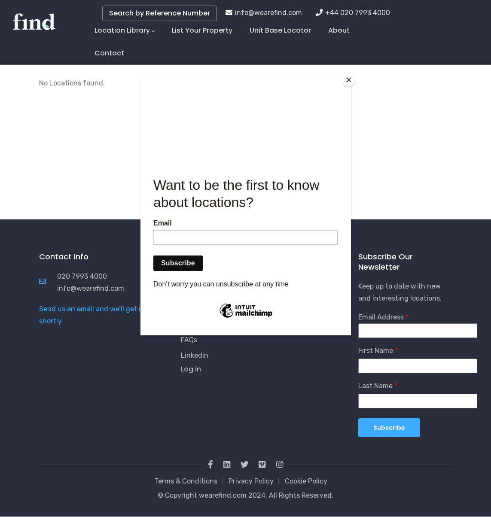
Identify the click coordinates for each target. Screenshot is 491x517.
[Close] (348, 79)
